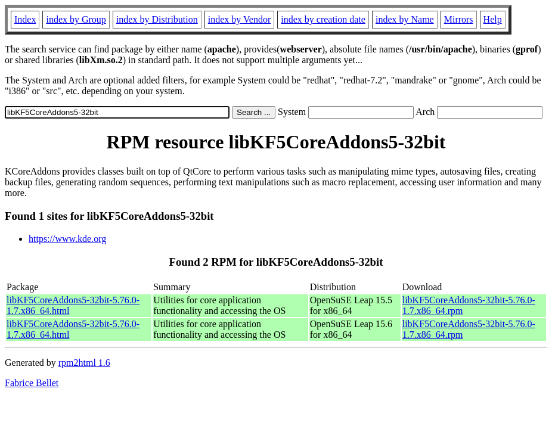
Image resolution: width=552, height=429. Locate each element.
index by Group (76, 19)
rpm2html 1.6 (84, 363)
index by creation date (323, 19)
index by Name (405, 19)
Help (492, 19)
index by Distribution (157, 19)
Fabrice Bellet (31, 383)
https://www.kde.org (67, 239)
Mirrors (458, 19)
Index (25, 19)
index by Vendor (239, 19)
